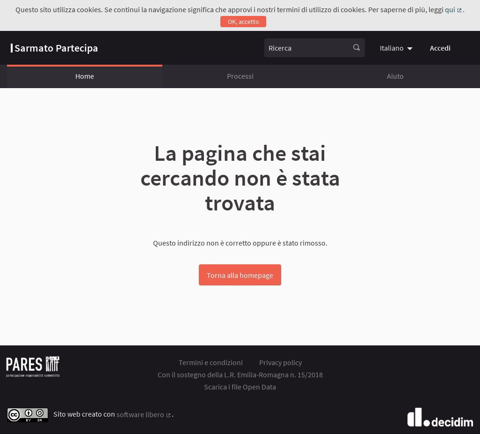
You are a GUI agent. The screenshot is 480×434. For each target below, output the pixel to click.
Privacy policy (280, 362)
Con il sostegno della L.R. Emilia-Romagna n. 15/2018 (240, 374)
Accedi (440, 47)
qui (454, 9)
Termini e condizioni (211, 362)
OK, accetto (243, 21)
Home (84, 76)
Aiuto (395, 76)
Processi (240, 76)
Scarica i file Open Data (240, 386)
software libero (144, 414)
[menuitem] (397, 48)
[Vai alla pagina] (54, 48)
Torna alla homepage (240, 275)
